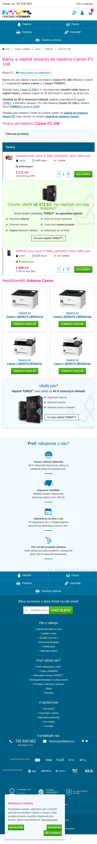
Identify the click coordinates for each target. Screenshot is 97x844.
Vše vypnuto (52, 833)
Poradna (49, 702)
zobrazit (24, 333)
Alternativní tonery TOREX (49, 684)
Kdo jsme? (49, 718)
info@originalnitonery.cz (62, 750)
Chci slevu (61, 620)
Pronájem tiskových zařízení (49, 693)
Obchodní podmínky (49, 727)
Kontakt (49, 735)
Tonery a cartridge (22, 59)
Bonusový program (49, 651)
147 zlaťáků (63, 265)
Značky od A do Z (49, 647)
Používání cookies (49, 722)
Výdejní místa (49, 643)
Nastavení (54, 827)
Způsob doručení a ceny (49, 638)
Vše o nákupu (84, 3)
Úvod (7, 59)
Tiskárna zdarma (48, 50)
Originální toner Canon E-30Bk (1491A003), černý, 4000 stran (53, 165)
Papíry (72, 34)
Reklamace (49, 656)
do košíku (83, 183)
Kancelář (73, 42)
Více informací (49, 819)
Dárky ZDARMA (49, 680)
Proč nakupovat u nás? (49, 676)
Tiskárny (24, 42)
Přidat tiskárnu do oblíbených (32, 82)
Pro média (48, 731)
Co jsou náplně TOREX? (48, 247)
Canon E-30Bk (29, 99)
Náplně (24, 34)
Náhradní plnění (49, 660)
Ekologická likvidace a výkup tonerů (49, 689)
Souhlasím (16, 827)
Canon (37, 59)
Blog (48, 698)
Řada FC (49, 59)
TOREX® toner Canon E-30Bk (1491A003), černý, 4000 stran (53, 260)
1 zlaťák (61, 170)
